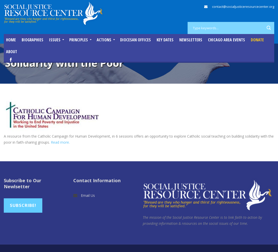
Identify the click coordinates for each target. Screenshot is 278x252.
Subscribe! (23, 205)
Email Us (88, 195)
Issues (54, 40)
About (11, 51)
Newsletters (190, 40)
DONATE (257, 40)
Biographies (32, 40)
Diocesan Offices (135, 40)
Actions (104, 40)
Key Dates (165, 40)
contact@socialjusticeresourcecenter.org (243, 6)
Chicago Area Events (226, 40)
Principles (78, 40)
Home (11, 40)
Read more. (60, 142)
